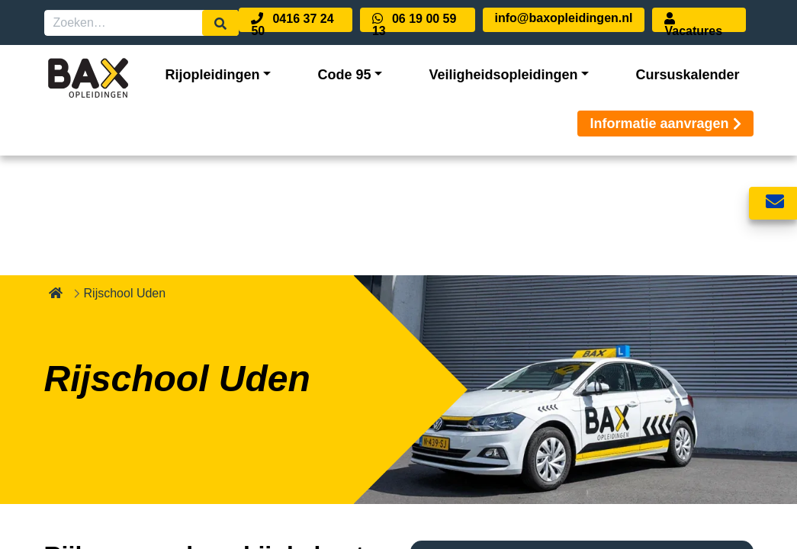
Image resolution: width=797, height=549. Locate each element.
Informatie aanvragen (665, 123)
